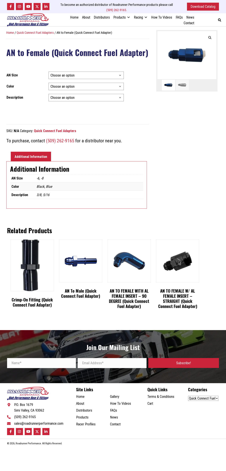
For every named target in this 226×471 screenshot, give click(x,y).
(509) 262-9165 (60, 142)
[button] (10, 6)
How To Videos (161, 18)
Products (121, 18)
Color (10, 87)
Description (15, 99)
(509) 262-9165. (116, 10)
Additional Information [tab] (31, 158)
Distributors (102, 18)
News (190, 18)
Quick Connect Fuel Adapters (35, 34)
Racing (141, 18)
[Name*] (41, 364)
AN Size (12, 76)
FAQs (179, 18)
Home (74, 18)
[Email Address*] (112, 364)
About (86, 18)
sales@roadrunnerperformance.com (38, 425)
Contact (189, 23)
